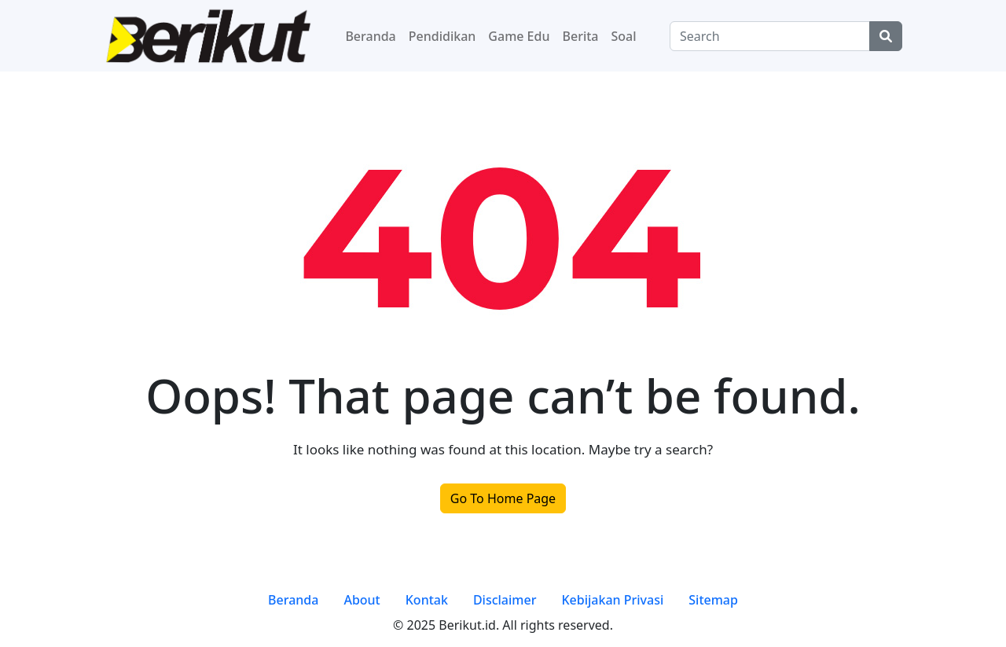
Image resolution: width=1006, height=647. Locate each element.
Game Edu (518, 36)
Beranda (370, 36)
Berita (581, 36)
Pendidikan (442, 36)
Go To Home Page (503, 498)
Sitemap (713, 599)
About (361, 599)
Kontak (427, 599)
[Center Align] (885, 36)
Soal (624, 36)
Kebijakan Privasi (612, 599)
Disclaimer (505, 599)
